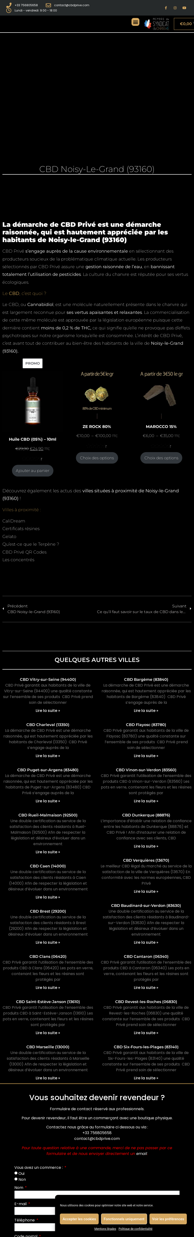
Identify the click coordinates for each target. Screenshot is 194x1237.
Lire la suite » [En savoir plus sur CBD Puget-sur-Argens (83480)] (48, 801)
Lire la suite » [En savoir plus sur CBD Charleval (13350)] (48, 756)
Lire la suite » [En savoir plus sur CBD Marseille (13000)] (48, 1078)
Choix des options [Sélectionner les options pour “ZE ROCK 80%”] (97, 457)
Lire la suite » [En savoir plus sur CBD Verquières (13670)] (146, 891)
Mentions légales (105, 1229)
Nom (19, 1187)
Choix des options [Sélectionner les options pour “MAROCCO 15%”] (161, 457)
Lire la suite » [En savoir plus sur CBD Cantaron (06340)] (146, 987)
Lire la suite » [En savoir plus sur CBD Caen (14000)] (48, 897)
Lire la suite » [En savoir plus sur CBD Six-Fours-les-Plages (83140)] (146, 1078)
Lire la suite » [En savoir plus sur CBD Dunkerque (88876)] (146, 846)
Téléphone (25, 1220)
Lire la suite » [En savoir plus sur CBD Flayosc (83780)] (146, 756)
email (141, 1153)
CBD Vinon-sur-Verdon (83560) (146, 770)
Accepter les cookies (79, 1219)
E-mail (21, 1204)
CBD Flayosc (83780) (146, 724)
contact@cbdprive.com (97, 1138)
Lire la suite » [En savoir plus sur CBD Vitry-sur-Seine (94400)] (48, 710)
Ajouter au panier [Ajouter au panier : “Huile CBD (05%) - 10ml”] (32, 470)
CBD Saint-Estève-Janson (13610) (48, 1001)
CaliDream (13, 521)
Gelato (9, 536)
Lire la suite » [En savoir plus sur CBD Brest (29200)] (48, 942)
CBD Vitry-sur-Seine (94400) (48, 679)
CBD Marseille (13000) (47, 1047)
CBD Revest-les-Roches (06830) (146, 1001)
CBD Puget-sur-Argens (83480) (48, 770)
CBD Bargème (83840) (146, 679)
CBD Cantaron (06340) (146, 956)
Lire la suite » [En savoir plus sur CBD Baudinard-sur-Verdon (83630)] (146, 942)
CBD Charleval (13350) (47, 724)
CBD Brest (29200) (48, 911)
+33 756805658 (97, 1133)
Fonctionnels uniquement (124, 1219)
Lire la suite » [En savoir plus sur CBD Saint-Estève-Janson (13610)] (48, 1033)
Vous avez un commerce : (39, 1167)
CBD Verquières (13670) (146, 860)
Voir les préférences (168, 1219)
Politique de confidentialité (136, 1229)
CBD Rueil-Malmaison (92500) (48, 815)
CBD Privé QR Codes (24, 552)
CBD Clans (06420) (48, 956)
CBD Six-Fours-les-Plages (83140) (146, 1047)
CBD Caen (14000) (48, 866)
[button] (135, 22)
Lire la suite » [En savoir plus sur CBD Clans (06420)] (48, 987)
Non (22, 1179)
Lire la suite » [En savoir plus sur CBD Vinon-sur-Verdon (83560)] (146, 801)
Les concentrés (18, 559)
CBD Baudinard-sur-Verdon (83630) (146, 905)
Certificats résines (21, 528)
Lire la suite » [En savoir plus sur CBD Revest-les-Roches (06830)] (146, 1033)
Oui (21, 1173)
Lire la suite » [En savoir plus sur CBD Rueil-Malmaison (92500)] (48, 852)
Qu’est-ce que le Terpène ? (30, 544)
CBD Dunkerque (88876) (146, 815)
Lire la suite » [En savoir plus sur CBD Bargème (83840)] (146, 710)
